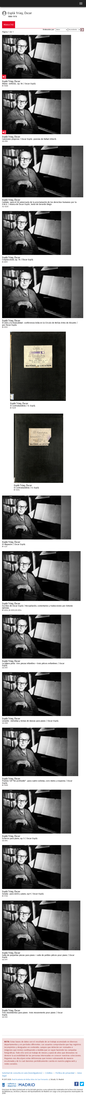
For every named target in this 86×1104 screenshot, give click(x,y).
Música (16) (9, 25)
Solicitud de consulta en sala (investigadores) (22, 1073)
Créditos (49, 1073)
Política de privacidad (64, 1073)
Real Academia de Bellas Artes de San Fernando (30, 1079)
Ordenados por (48, 29)
